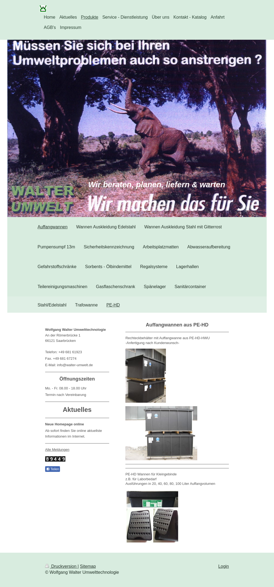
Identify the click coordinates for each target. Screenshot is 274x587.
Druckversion (61, 566)
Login (223, 566)
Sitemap (88, 566)
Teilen (52, 469)
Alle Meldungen (57, 450)
